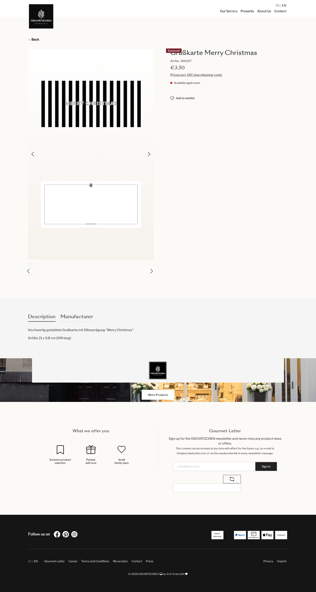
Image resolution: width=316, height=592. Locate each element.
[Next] (149, 154)
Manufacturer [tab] (76, 316)
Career (73, 561)
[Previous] (33, 154)
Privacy (268, 561)
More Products (158, 394)
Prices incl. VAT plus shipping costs (196, 75)
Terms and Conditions (95, 561)
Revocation (120, 561)
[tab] (42, 316)
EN (284, 5)
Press (149, 561)
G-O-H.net (173, 574)
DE (278, 5)
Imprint (281, 561)
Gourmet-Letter (54, 561)
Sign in (266, 466)
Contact (137, 561)
